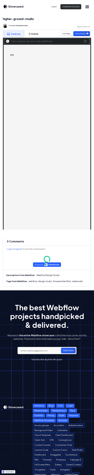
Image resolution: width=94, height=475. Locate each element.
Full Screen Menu (42, 464)
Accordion (59, 425)
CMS (51, 440)
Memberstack (59, 410)
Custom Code (41, 450)
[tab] (14, 34)
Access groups (41, 425)
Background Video (43, 430)
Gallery (58, 464)
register (18, 249)
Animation (39, 405)
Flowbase (61, 459)
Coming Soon (65, 440)
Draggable (55, 454)
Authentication (76, 425)
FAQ (36, 459)
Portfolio (38, 415)
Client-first (39, 440)
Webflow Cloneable (44, 420)
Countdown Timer (63, 445)
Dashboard (40, 454)
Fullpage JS (75, 459)
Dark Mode (77, 450)
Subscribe (68, 350)
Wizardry (62, 420)
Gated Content (73, 464)
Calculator (62, 430)
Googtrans (39, 469)
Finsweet (47, 459)
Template (73, 415)
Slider (61, 415)
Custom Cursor (60, 450)
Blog (51, 405)
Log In (54, 6)
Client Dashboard (64, 435)
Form (60, 405)
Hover (53, 469)
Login (9, 249)
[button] (87, 6)
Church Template (42, 435)
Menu (72, 410)
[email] (47, 350)
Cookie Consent (42, 445)
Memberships (41, 410)
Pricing (51, 415)
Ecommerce (71, 454)
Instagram (65, 469)
